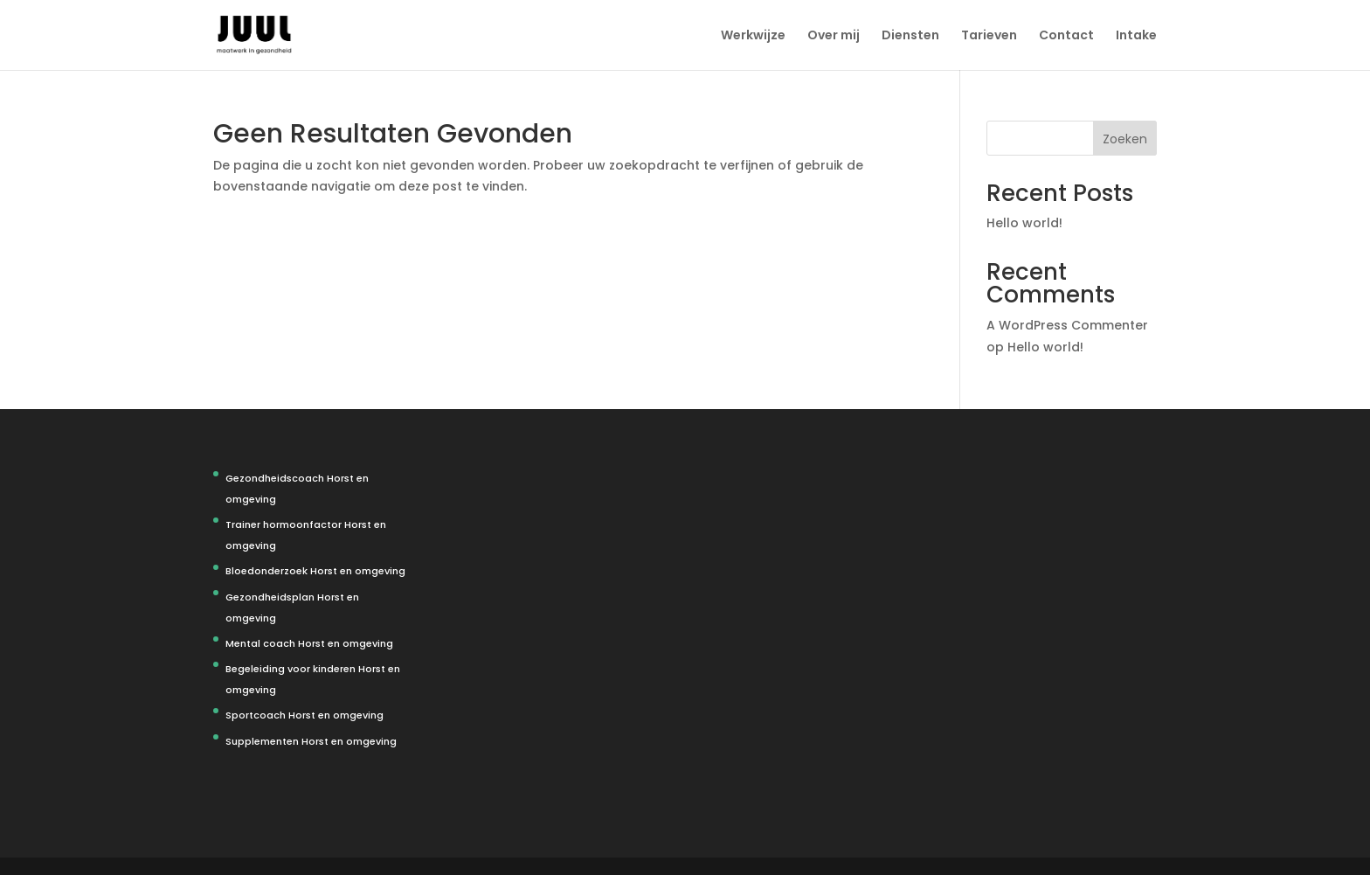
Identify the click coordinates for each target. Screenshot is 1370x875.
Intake (1136, 36)
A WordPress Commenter (1067, 325)
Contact (1066, 36)
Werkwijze (753, 36)
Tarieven (989, 36)
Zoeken (1125, 139)
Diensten (910, 36)
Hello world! (1024, 223)
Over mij (833, 36)
